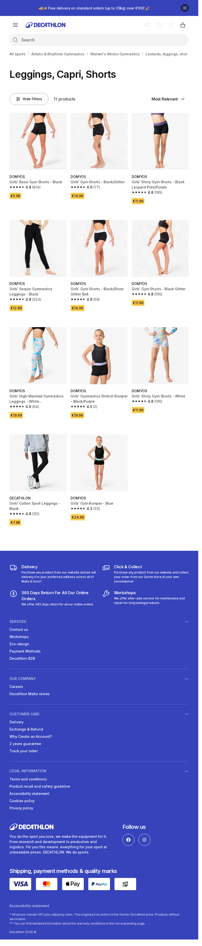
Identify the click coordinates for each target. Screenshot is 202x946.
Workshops (19, 637)
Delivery (16, 722)
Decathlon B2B (22, 658)
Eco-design (19, 644)
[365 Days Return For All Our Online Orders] (52, 598)
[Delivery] (52, 574)
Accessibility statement (29, 793)
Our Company (22, 679)
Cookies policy (22, 801)
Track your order (23, 751)
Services (17, 622)
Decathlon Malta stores (29, 694)
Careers (16, 686)
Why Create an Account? (30, 736)
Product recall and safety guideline (39, 786)
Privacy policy (21, 808)
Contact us (18, 629)
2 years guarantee (25, 744)
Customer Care (24, 714)
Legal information (27, 771)
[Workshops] (145, 598)
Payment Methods (25, 651)
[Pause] (185, 8)
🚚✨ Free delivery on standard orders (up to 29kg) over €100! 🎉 (94, 8)
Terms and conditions (28, 779)
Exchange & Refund (26, 729)
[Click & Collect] (145, 574)
